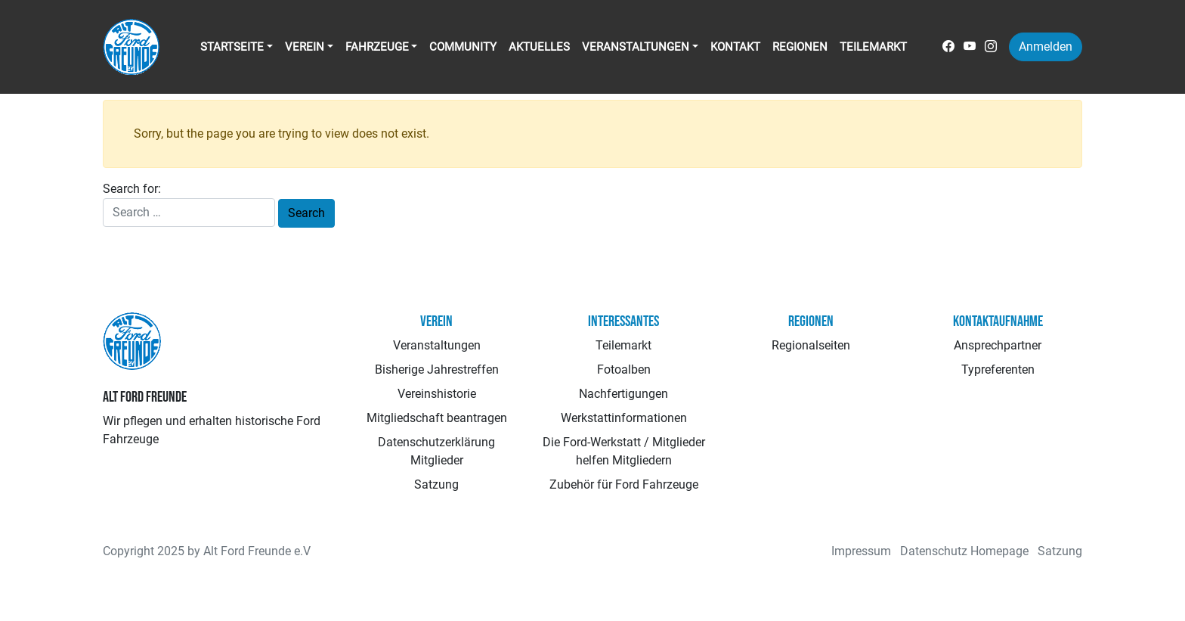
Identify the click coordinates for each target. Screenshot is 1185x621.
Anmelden (1045, 46)
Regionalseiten (811, 345)
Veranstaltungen (635, 47)
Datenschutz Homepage (964, 551)
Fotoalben (624, 369)
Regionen (800, 47)
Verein (304, 47)
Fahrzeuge (377, 47)
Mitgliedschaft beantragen (437, 418)
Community (463, 47)
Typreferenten (998, 369)
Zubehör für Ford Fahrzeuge (623, 484)
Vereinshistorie (437, 394)
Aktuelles (539, 47)
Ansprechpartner (997, 345)
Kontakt (735, 47)
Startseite (232, 47)
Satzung (436, 484)
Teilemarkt (873, 47)
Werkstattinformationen (624, 418)
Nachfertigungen (623, 394)
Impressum (861, 551)
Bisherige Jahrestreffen (437, 369)
